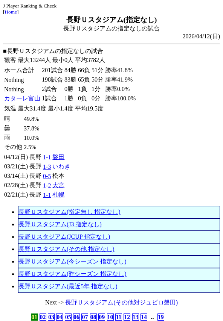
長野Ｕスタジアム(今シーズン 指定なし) (72, 261)
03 (51, 317)
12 (127, 317)
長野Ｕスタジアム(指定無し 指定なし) (69, 212)
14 (144, 317)
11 (118, 317)
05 (68, 317)
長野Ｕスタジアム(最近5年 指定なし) (68, 286)
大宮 (58, 185)
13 (136, 317)
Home (11, 12)
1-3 (47, 167)
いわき (61, 166)
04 (60, 317)
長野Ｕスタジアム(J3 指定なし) (60, 224)
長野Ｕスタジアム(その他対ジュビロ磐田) (121, 302)
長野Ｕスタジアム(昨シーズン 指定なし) (72, 274)
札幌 (58, 194)
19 (161, 317)
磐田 (58, 157)
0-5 (47, 176)
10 (110, 317)
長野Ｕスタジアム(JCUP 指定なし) (64, 236)
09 (102, 317)
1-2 (47, 185)
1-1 (47, 157)
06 (76, 317)
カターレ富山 (22, 98)
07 (85, 317)
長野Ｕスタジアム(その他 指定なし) (66, 249)
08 (93, 317)
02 (43, 317)
